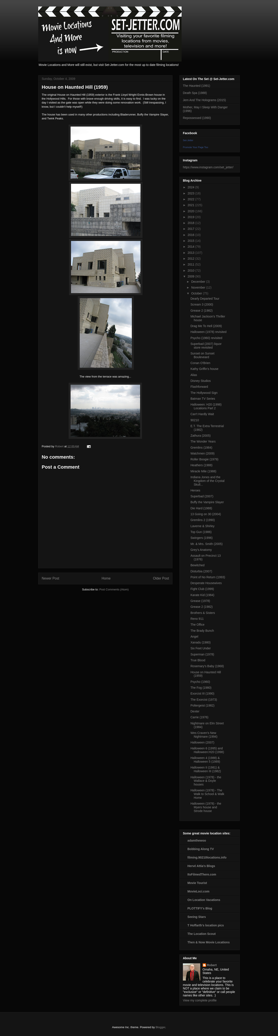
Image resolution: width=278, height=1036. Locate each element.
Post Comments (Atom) (114, 589)
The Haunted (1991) (196, 85)
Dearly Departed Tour (204, 298)
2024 (191, 187)
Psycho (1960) (200, 681)
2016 (191, 235)
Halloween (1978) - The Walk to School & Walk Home (207, 794)
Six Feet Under (200, 648)
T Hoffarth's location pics (205, 925)
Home (106, 578)
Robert (212, 965)
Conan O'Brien (200, 363)
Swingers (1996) (201, 538)
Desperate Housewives (206, 583)
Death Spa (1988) (195, 93)
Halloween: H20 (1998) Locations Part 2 (206, 406)
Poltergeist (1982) (202, 705)
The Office (197, 624)
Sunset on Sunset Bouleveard (202, 355)
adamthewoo (196, 840)
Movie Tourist (197, 883)
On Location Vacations (203, 900)
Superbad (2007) (201, 496)
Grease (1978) (200, 601)
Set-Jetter (188, 140)
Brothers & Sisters (202, 613)
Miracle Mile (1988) (203, 471)
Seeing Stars (196, 917)
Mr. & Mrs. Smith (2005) (206, 544)
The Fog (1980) (201, 687)
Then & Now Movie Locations (208, 942)
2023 (191, 193)
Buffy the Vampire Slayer (207, 502)
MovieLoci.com (198, 891)
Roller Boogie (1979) (204, 459)
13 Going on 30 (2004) (205, 514)
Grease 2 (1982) (201, 310)
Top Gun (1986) (201, 532)
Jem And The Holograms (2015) (204, 100)
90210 (194, 420)
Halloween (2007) (202, 742)
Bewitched (197, 565)
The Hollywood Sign (204, 392)
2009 (191, 276)
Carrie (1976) (199, 717)
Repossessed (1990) (197, 118)
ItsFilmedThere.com (201, 874)
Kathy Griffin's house (204, 369)
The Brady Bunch (202, 630)
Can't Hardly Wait (202, 414)
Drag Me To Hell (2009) (206, 326)
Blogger (160, 1027)
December (198, 281)
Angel (194, 636)
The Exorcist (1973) (203, 699)
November (198, 287)
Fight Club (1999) (202, 589)
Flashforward (199, 386)
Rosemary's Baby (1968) (207, 666)
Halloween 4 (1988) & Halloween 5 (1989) (205, 759)
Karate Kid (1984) (202, 595)
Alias (193, 375)
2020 (191, 211)
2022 (191, 199)
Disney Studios (200, 381)
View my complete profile (200, 1000)
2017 (191, 229)
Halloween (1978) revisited (208, 332)
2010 (191, 270)
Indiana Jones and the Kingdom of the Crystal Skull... (207, 480)
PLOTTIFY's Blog (199, 908)
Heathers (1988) (201, 465)
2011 (191, 264)
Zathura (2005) (200, 435)
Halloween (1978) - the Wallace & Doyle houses (205, 780)
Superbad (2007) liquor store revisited (206, 345)
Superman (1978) (202, 654)
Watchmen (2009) (202, 453)
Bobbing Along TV (200, 849)
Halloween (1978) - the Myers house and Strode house (205, 807)
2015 (191, 240)
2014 (191, 246)
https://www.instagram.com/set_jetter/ (208, 167)
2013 (191, 252)
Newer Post (50, 578)
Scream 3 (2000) (201, 304)
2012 (191, 258)
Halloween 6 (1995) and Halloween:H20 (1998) (207, 750)
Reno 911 (197, 618)
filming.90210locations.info (207, 857)
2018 (191, 223)
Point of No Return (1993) (207, 577)
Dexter (194, 711)
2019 (191, 217)
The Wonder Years (203, 441)
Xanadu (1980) (200, 642)
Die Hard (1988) (201, 508)
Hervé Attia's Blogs (201, 866)
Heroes (195, 490)
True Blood (197, 660)
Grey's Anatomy (201, 549)
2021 (191, 205)
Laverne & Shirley (202, 526)
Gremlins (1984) (201, 447)
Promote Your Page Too (195, 147)
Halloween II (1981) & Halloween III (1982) (205, 769)
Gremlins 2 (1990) (202, 520)
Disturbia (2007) (201, 571)
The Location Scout (201, 934)
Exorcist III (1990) (202, 693)
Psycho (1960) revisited (206, 338)
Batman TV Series (202, 398)
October (197, 293)
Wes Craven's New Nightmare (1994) (203, 734)
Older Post (161, 578)
